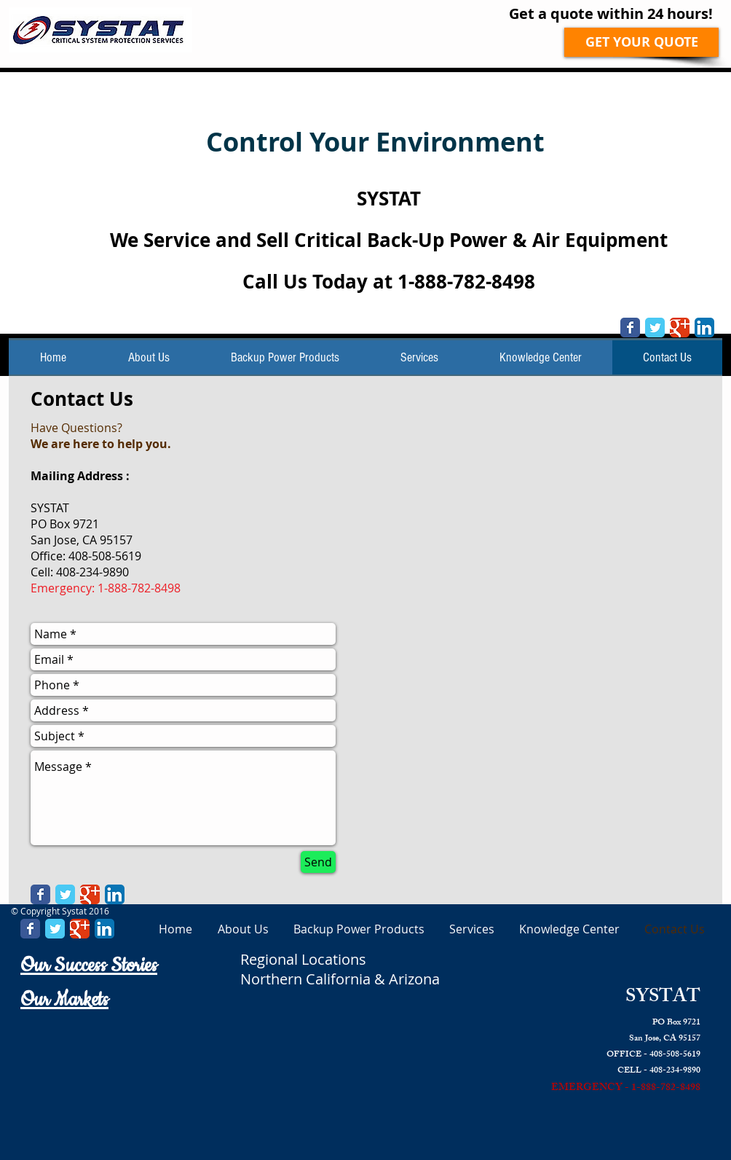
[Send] (318, 862)
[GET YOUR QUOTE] (641, 42)
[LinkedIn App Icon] (704, 327)
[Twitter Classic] (655, 327)
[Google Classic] (679, 327)
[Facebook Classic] (630, 327)
